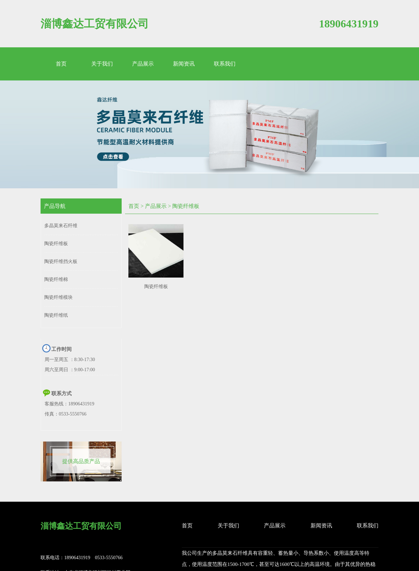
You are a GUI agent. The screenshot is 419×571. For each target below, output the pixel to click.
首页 (133, 206)
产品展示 (156, 206)
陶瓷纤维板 (185, 206)
